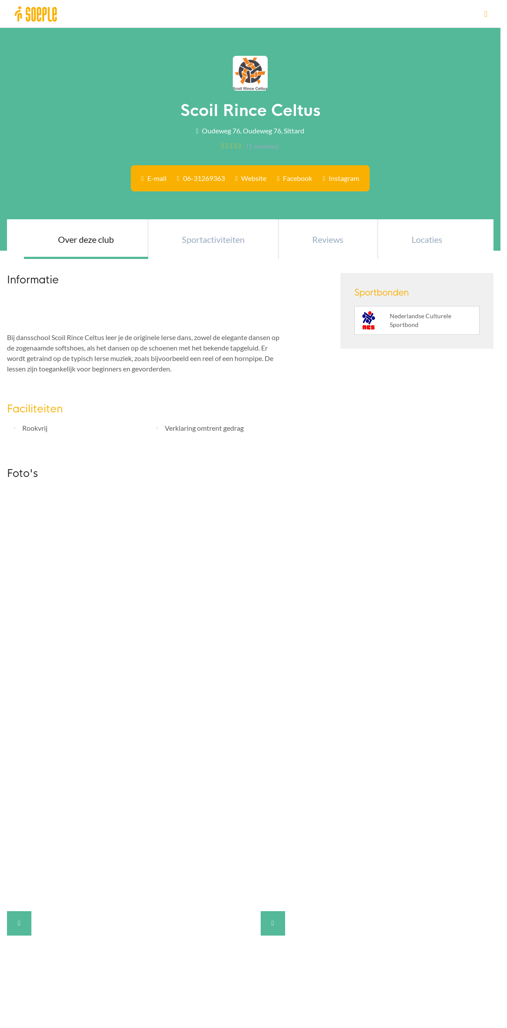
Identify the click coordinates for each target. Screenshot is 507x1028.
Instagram (344, 178)
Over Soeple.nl (32, 805)
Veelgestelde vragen (37, 824)
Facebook (297, 178)
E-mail (157, 178)
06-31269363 (204, 178)
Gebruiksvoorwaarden (41, 880)
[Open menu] (486, 14)
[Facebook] (133, 824)
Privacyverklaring (33, 852)
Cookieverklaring (32, 866)
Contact (19, 838)
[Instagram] (143, 824)
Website (253, 178)
